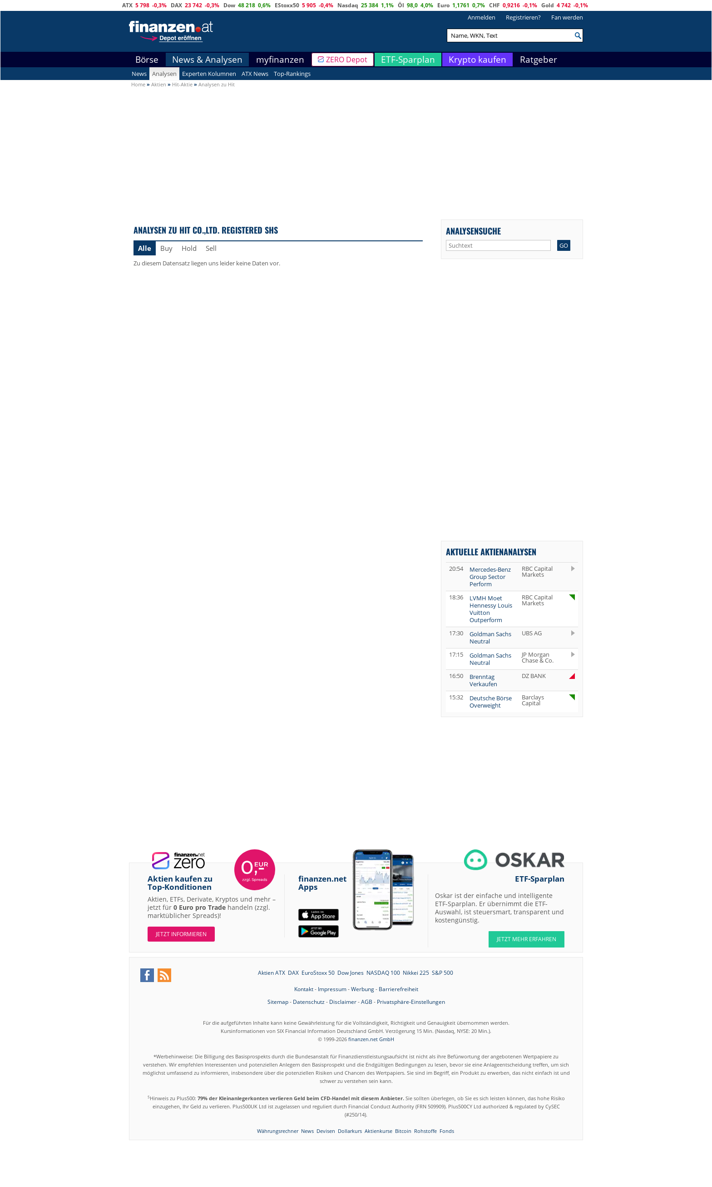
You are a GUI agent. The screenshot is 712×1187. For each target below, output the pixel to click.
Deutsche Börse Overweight (491, 701)
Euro (443, 5)
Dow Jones (350, 973)
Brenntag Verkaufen (483, 680)
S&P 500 (442, 973)
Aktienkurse (378, 1130)
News (139, 74)
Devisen (325, 1130)
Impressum (332, 989)
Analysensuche (473, 230)
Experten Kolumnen (209, 74)
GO (563, 245)
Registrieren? (523, 17)
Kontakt (303, 989)
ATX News (255, 74)
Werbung (362, 989)
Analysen (164, 74)
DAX (176, 5)
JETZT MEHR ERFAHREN (526, 939)
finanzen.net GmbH (371, 1039)
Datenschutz (309, 1002)
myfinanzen (280, 59)
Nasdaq (347, 5)
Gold (547, 5)
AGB (366, 1002)
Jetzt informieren (181, 934)
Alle (144, 248)
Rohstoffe (425, 1130)
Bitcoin (403, 1130)
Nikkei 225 (416, 973)
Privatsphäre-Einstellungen (411, 1002)
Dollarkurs (350, 1130)
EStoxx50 (287, 5)
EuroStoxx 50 (318, 973)
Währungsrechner (277, 1130)
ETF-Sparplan (408, 59)
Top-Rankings (292, 74)
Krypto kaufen (477, 59)
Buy (166, 248)
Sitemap (277, 1002)
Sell (211, 248)
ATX (127, 5)
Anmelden (481, 17)
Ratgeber (538, 59)
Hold (189, 248)
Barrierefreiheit (398, 989)
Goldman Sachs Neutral (490, 637)
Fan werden (567, 17)
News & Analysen (207, 59)
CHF (494, 5)
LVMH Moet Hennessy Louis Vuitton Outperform (491, 609)
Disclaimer (342, 1002)
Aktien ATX (271, 973)
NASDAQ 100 (383, 973)
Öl (401, 5)
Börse (146, 59)
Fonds (447, 1130)
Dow (229, 5)
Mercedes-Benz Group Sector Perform (490, 576)
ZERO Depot (346, 60)
